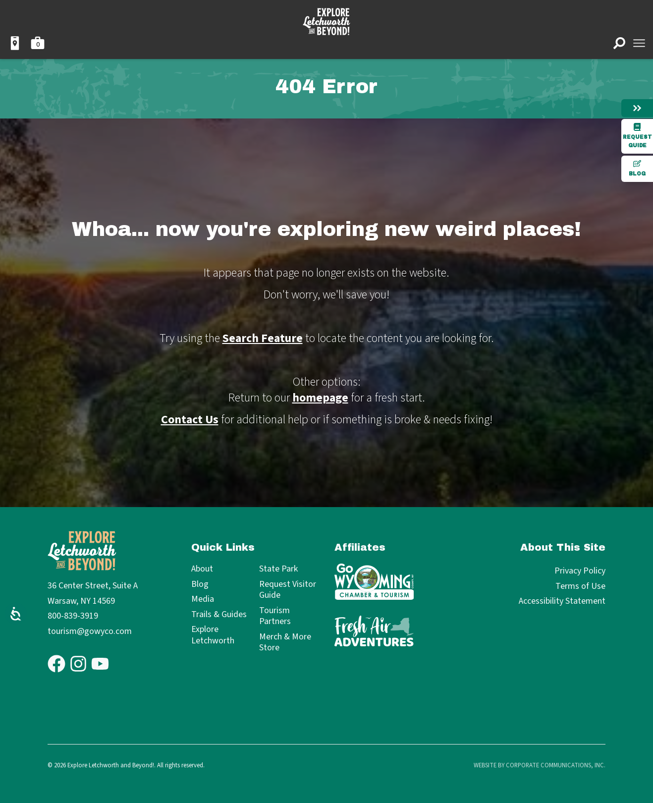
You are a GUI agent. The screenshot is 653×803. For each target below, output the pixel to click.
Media (202, 599)
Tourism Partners (275, 616)
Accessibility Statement (562, 601)
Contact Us (189, 419)
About (202, 569)
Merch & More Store (285, 642)
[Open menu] (639, 43)
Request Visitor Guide (287, 590)
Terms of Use (580, 586)
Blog (637, 168)
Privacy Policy (579, 571)
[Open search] (619, 43)
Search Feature (262, 338)
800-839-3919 (73, 616)
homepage (320, 397)
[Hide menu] (637, 108)
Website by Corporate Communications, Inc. (539, 765)
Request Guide (637, 135)
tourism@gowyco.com (90, 631)
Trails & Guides (219, 615)
